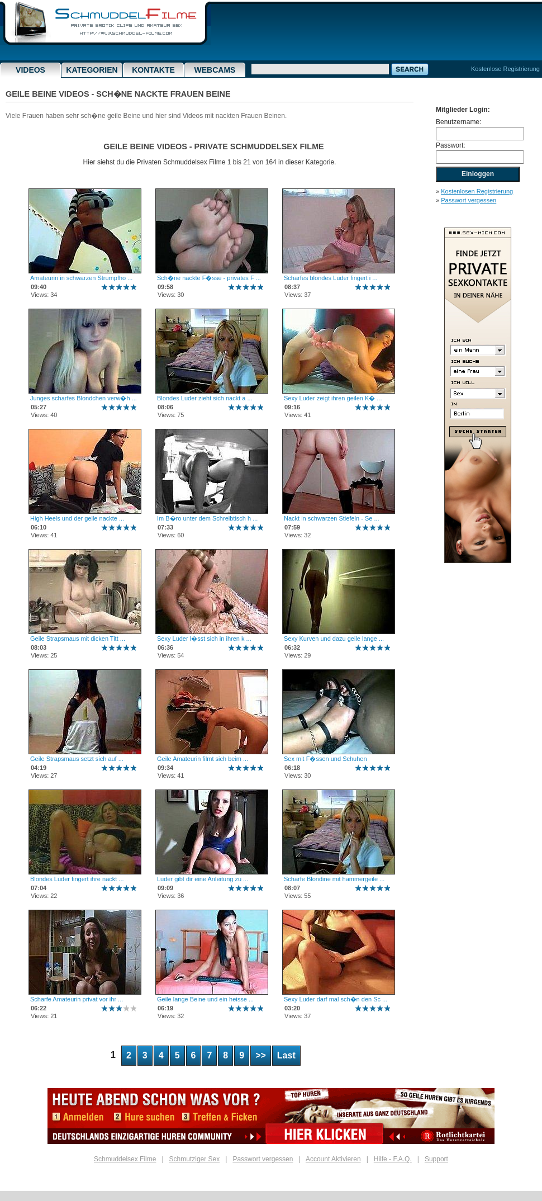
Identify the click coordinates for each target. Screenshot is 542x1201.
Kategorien (91, 69)
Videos (30, 69)
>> (260, 1055)
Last (286, 1055)
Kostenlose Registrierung (505, 68)
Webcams (215, 69)
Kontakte (153, 69)
